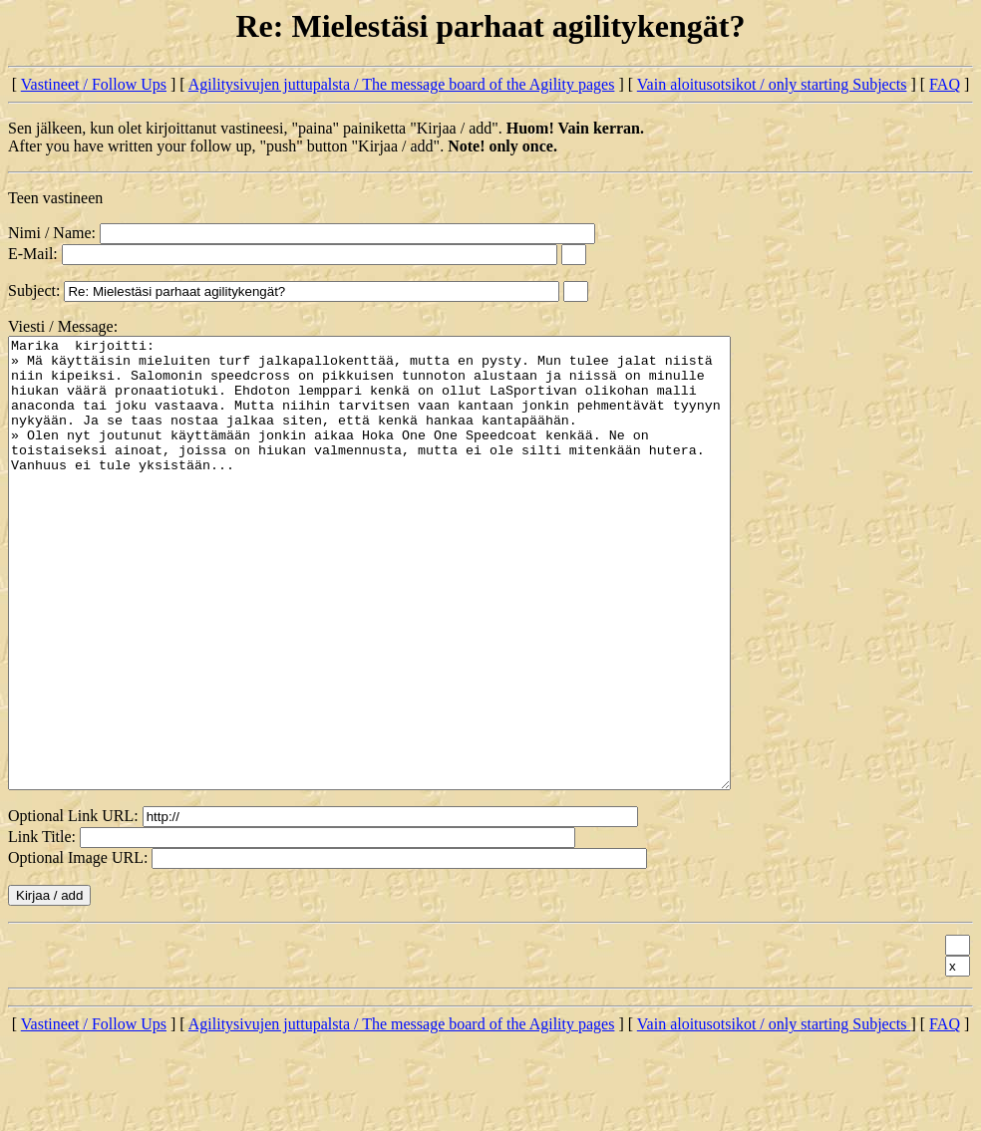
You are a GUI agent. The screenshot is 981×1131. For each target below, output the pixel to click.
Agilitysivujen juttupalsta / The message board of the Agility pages (401, 84)
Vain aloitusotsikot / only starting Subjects (772, 84)
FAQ (944, 84)
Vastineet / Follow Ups (93, 84)
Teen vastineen (55, 197)
